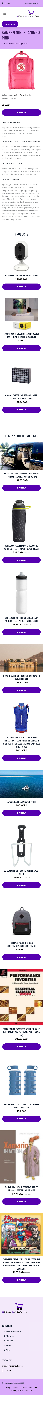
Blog (8, 1350)
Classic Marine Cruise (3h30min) (21, 801)
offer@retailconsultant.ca (32, 3)
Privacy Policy (17, 1390)
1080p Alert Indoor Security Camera (21, 275)
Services (9, 1341)
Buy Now (21, 112)
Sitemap (28, 1390)
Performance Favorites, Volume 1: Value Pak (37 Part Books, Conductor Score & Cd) (21, 1032)
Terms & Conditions (28, 1387)
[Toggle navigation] (5, 13)
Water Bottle (25, 95)
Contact (15, 1387)
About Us (10, 1336)
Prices (8, 1345)
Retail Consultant (13, 1331)
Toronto (7, 3)
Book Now (10, 24)
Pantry (16, 95)
